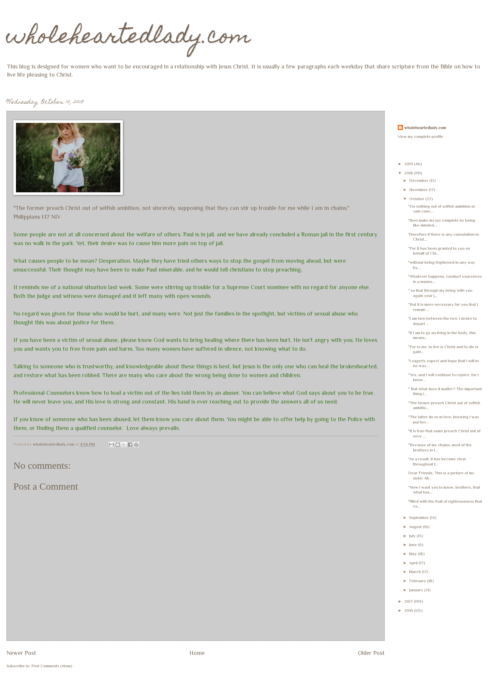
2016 (409, 610)
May (413, 553)
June (413, 544)
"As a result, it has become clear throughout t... (437, 461)
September (419, 517)
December (419, 180)
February (418, 580)
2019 (409, 163)
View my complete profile (420, 136)
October (417, 198)
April (414, 562)
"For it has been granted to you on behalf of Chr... (439, 251)
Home (197, 653)
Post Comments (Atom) (51, 665)
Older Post (371, 653)
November (419, 189)
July (413, 535)
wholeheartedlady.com (129, 38)
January (416, 589)
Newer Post (21, 653)
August (416, 526)
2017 (409, 601)
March (415, 571)
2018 (409, 172)
